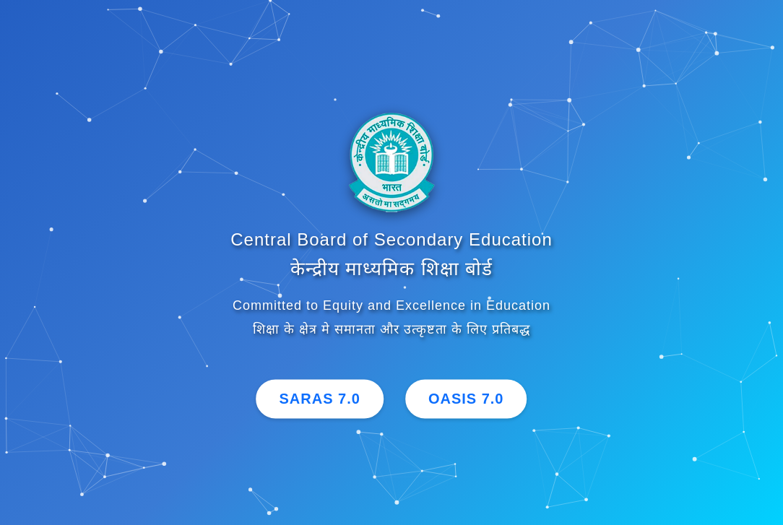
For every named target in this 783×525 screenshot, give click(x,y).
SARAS (320, 399)
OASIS (466, 399)
